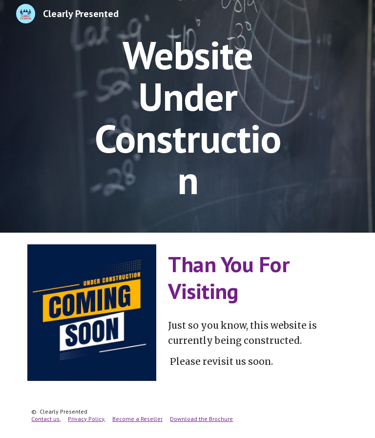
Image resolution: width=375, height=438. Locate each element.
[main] (187, 116)
